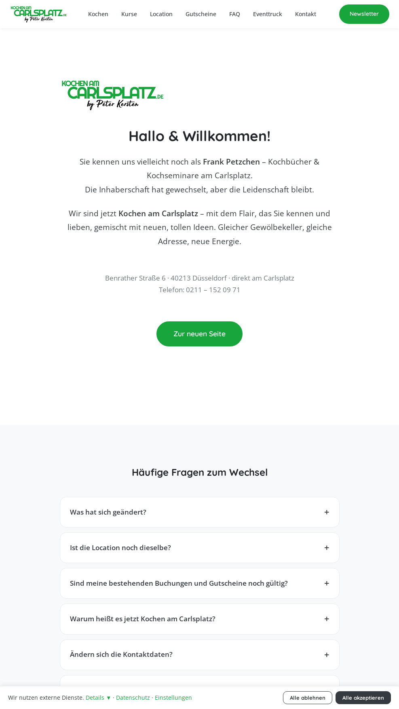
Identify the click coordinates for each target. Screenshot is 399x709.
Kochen (98, 14)
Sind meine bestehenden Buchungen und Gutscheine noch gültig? (179, 583)
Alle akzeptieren (363, 697)
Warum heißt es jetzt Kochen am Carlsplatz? (142, 618)
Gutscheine (201, 14)
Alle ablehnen (307, 697)
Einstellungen (173, 697)
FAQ (234, 14)
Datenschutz (133, 697)
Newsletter (364, 13)
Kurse (129, 14)
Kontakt (305, 14)
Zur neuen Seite (199, 333)
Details (98, 697)
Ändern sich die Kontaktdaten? (121, 654)
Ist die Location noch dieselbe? (120, 547)
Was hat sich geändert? (108, 512)
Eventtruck (267, 14)
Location (161, 14)
